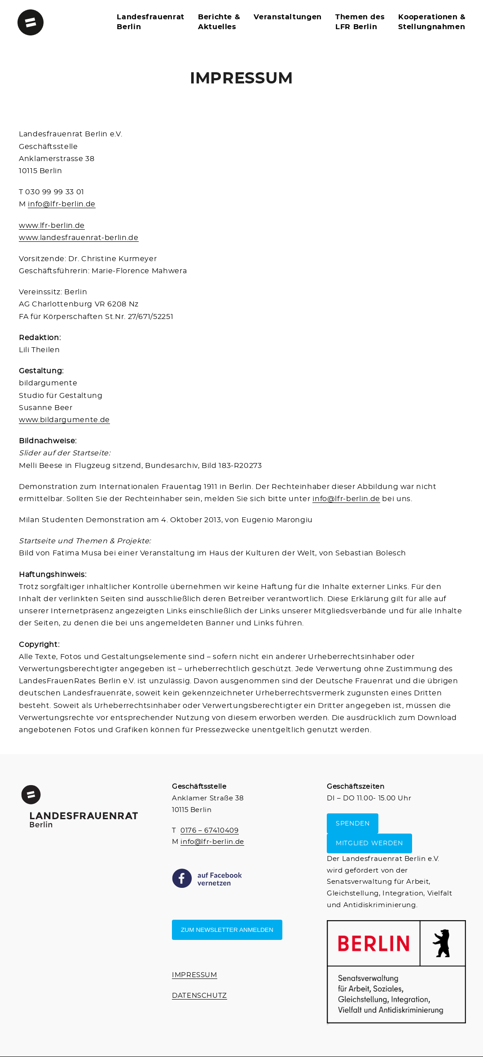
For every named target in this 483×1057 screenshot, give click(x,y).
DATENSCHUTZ (199, 995)
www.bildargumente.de (64, 420)
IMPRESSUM (194, 975)
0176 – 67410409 (209, 830)
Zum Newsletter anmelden (227, 929)
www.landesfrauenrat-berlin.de (79, 237)
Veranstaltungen (288, 17)
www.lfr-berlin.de (52, 225)
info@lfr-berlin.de (62, 204)
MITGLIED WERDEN (369, 843)
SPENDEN (352, 823)
